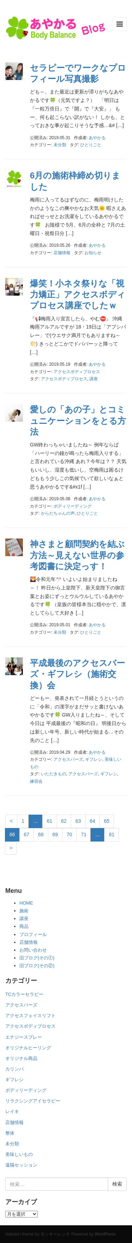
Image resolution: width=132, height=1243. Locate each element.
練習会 (36, 781)
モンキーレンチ (55, 1234)
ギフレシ (93, 759)
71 (84, 834)
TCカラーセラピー (24, 994)
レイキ (12, 1111)
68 (41, 834)
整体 (9, 1133)
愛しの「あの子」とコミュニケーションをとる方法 (78, 420)
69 (55, 834)
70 (69, 834)
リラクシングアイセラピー (32, 1101)
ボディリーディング (73, 506)
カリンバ (14, 1069)
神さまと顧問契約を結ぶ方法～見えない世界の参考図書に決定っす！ (77, 555)
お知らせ (92, 252)
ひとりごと (90, 144)
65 (106, 821)
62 (64, 821)
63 (78, 821)
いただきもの (53, 773)
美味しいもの (19, 1154)
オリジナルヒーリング (28, 1047)
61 (49, 821)
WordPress (105, 1234)
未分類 (60, 144)
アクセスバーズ (68, 759)
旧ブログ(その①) (37, 957)
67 (27, 834)
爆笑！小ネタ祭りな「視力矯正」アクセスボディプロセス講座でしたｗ (77, 294)
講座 (93, 378)
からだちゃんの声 (58, 513)
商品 (24, 926)
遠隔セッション (21, 1165)
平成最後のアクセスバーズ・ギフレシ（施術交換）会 (77, 674)
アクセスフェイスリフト (30, 1015)
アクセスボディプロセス (77, 371)
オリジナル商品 (21, 1058)
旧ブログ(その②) (37, 965)
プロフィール (33, 934)
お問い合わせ (33, 950)
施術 (24, 910)
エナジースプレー (23, 1037)
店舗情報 (62, 252)
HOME (26, 903)
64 (92, 821)
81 (111, 834)
